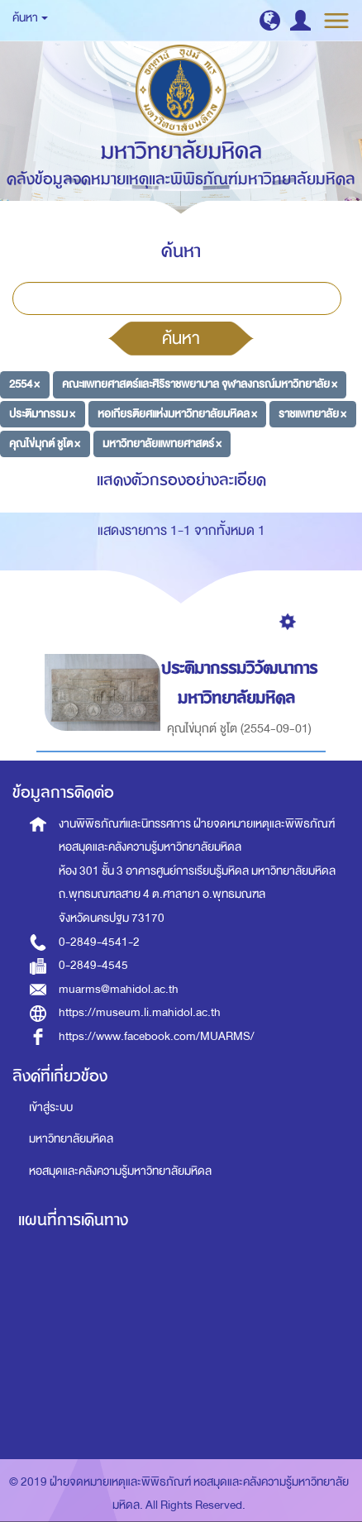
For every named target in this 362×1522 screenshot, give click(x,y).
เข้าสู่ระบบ (51, 1107)
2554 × (24, 384)
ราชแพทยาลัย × (312, 413)
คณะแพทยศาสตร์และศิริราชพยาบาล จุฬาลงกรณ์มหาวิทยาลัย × (199, 384)
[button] (269, 20)
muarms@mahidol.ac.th (119, 989)
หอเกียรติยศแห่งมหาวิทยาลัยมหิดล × (177, 413)
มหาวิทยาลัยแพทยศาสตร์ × (161, 442)
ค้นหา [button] (30, 17)
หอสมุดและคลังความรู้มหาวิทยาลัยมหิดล (120, 1171)
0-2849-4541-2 (99, 942)
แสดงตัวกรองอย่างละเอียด (181, 480)
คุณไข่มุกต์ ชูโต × (44, 442)
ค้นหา (181, 338)
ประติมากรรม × (42, 413)
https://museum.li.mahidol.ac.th (140, 1012)
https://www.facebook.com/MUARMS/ (157, 1036)
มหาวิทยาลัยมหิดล (71, 1138)
